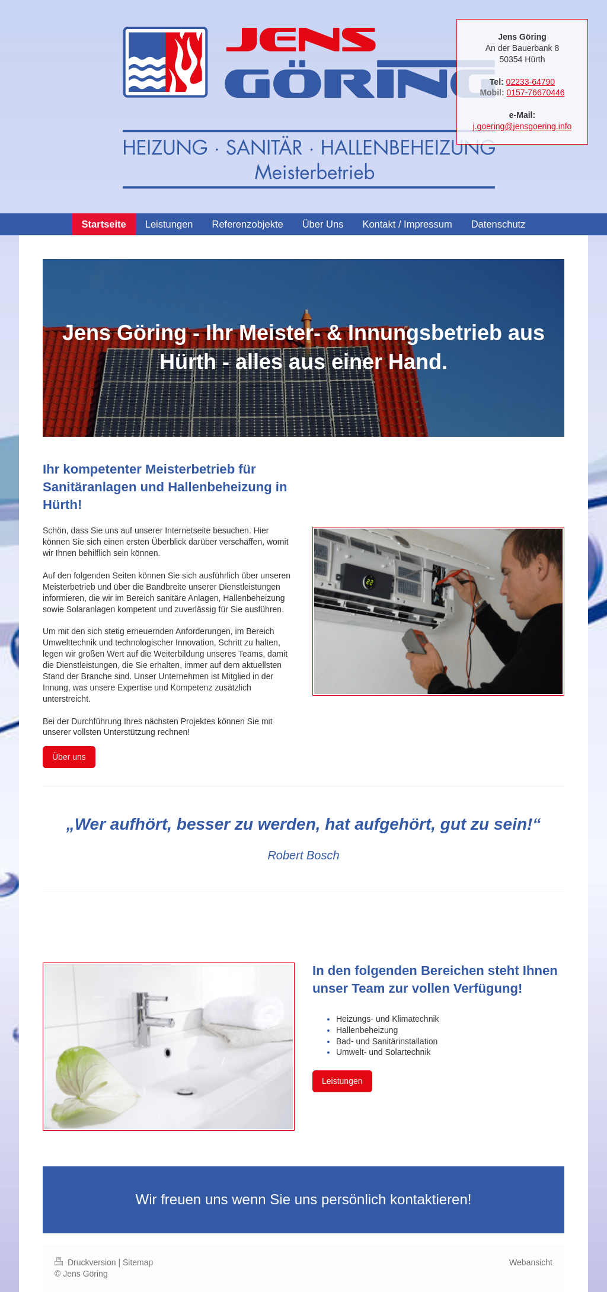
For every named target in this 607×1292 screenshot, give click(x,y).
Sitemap (138, 1262)
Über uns (69, 757)
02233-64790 (530, 82)
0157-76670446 (536, 92)
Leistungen (342, 1081)
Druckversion (86, 1262)
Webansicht (530, 1262)
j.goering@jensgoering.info (522, 126)
